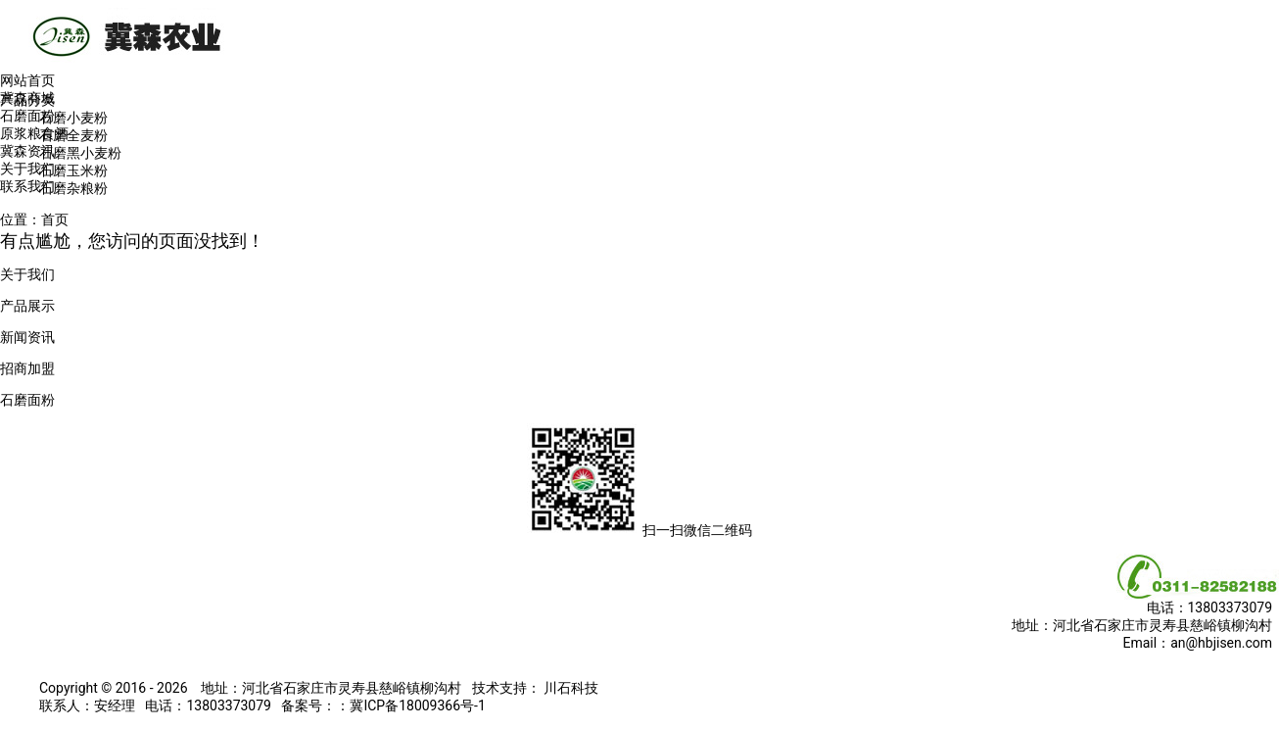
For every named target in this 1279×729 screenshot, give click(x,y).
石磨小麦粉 (73, 117)
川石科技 (569, 688)
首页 (55, 219)
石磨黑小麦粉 (80, 153)
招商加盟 (27, 368)
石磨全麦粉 (73, 135)
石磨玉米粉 (73, 170)
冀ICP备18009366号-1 (417, 705)
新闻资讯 (27, 337)
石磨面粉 (27, 115)
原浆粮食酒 (34, 133)
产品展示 (27, 306)
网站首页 (27, 80)
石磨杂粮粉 (73, 188)
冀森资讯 (27, 151)
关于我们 (27, 168)
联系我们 (27, 186)
